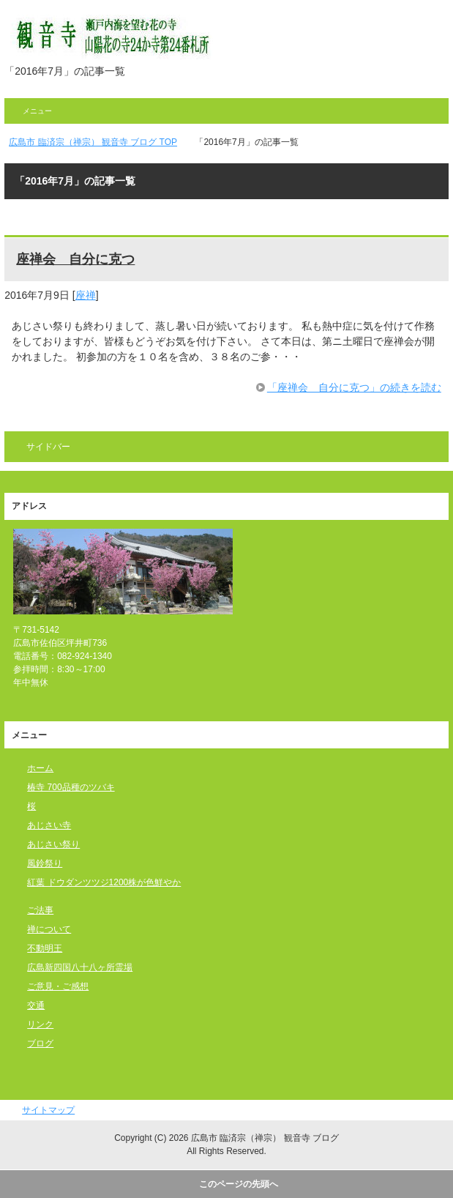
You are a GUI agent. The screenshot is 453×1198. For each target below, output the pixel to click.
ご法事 (40, 910)
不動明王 (44, 948)
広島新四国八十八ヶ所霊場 (79, 967)
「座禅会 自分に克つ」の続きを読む (354, 387)
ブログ (40, 1043)
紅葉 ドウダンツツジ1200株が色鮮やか (104, 882)
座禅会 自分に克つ (75, 259)
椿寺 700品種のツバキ (70, 787)
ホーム (40, 768)
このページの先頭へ (238, 1184)
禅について (49, 929)
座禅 (85, 295)
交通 (36, 1005)
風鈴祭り (44, 863)
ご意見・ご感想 (58, 986)
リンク (40, 1024)
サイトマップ (48, 1110)
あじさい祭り (53, 844)
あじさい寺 (49, 825)
